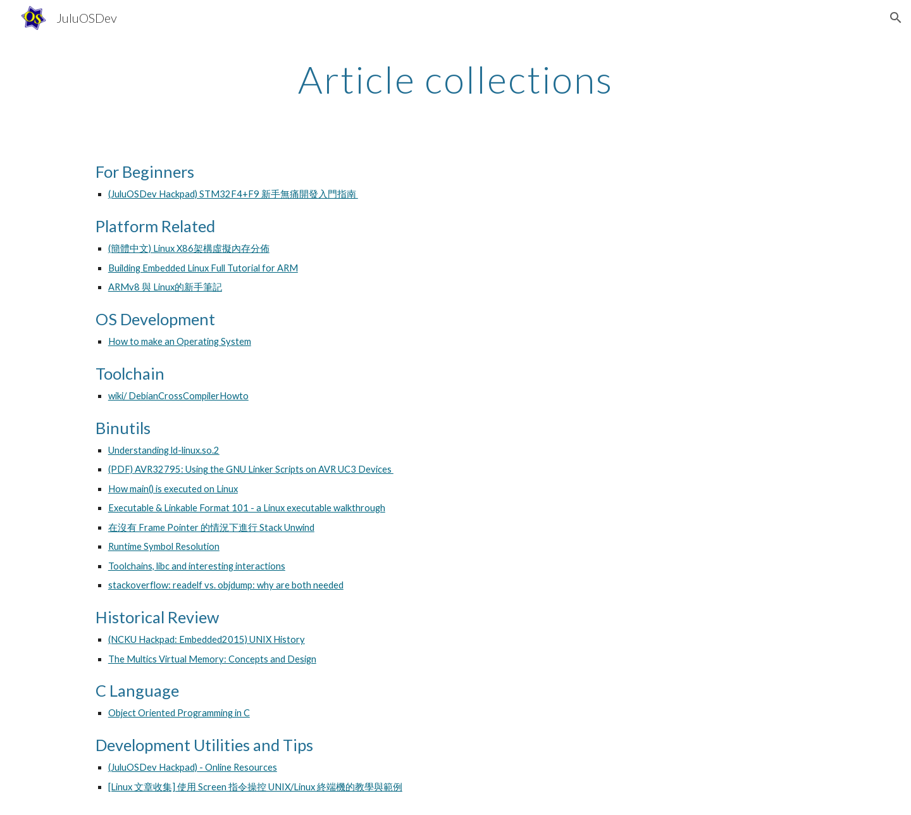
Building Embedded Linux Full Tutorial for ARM (203, 268)
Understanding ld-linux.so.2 (164, 450)
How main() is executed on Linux (173, 488)
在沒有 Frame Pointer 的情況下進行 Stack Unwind (211, 527)
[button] (896, 18)
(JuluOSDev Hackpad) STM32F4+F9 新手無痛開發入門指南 (233, 194)
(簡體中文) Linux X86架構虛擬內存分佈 (189, 248)
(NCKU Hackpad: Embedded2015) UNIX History (206, 639)
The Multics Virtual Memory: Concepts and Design (212, 659)
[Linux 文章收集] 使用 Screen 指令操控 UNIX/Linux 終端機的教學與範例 (255, 786)
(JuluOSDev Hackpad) (152, 767)
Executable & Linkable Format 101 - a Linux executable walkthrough (246, 507)
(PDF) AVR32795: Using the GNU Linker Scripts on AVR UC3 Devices (251, 469)
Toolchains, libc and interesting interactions (196, 566)
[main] (455, 79)
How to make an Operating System (179, 341)
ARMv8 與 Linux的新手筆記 (165, 287)
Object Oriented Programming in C (179, 712)
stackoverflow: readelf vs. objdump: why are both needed (226, 585)
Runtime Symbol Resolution (164, 546)
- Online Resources (237, 767)
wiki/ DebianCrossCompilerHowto (178, 395)
